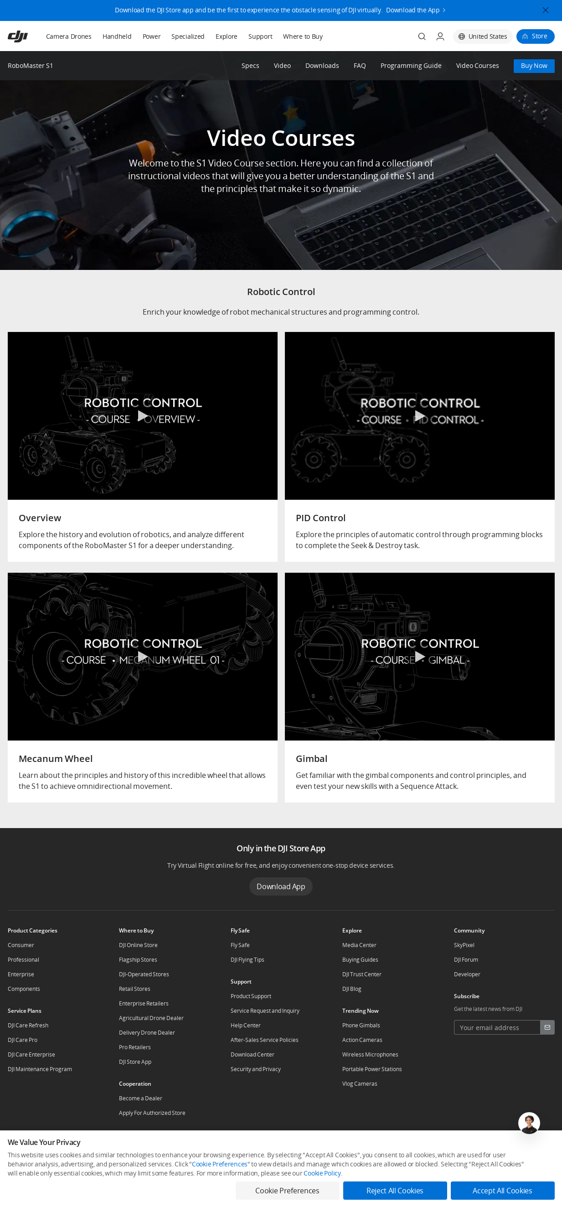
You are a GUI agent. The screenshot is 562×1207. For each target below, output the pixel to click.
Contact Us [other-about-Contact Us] (96, 1146)
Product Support (251, 996)
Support (260, 36)
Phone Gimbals (361, 1025)
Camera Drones (69, 36)
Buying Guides (360, 960)
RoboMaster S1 (30, 65)
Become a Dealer (140, 1098)
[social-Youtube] (518, 1146)
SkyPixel (464, 945)
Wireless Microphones (370, 1054)
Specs (250, 66)
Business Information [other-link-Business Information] (172, 1172)
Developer (467, 974)
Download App (281, 886)
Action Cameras (362, 1040)
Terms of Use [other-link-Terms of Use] (120, 1172)
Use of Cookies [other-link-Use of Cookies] (76, 1172)
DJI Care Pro (22, 1040)
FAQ (360, 66)
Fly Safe (240, 945)
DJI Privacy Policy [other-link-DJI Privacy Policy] (28, 1172)
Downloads (322, 66)
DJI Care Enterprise (31, 1054)
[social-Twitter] (503, 1146)
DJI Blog (351, 989)
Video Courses (477, 66)
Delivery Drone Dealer (147, 1032)
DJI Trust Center (362, 974)
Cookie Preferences (393, 1172)
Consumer (21, 945)
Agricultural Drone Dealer (151, 1018)
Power (152, 36)
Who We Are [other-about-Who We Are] (56, 1146)
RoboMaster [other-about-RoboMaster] (212, 1146)
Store (539, 35)
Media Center (359, 945)
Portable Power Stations (372, 1069)
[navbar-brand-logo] (29, 36)
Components (24, 989)
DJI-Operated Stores (144, 974)
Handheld (117, 36)
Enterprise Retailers (144, 1003)
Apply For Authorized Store (152, 1113)
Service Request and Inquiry (265, 1011)
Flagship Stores (138, 960)
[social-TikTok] (532, 1146)
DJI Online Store (138, 945)
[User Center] (440, 36)
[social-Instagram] (547, 1146)
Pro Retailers (135, 1047)
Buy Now (534, 65)
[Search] (422, 36)
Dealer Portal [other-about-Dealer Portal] (169, 1146)
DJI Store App (135, 1062)
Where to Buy (303, 36)
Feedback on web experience (152, 1186)
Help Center (246, 1025)
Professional (23, 960)
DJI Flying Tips (247, 960)
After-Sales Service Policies (265, 1040)
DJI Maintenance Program (40, 1069)
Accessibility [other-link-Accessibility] (222, 1172)
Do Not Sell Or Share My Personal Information (303, 1172)
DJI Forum (466, 960)
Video (282, 66)
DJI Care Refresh (28, 1025)
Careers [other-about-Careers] (131, 1146)
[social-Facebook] (489, 1146)
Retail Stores (134, 989)
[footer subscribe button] (547, 1027)
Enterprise (21, 974)
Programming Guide (411, 66)
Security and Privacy (256, 1069)
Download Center (252, 1054)
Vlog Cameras (359, 1084)
